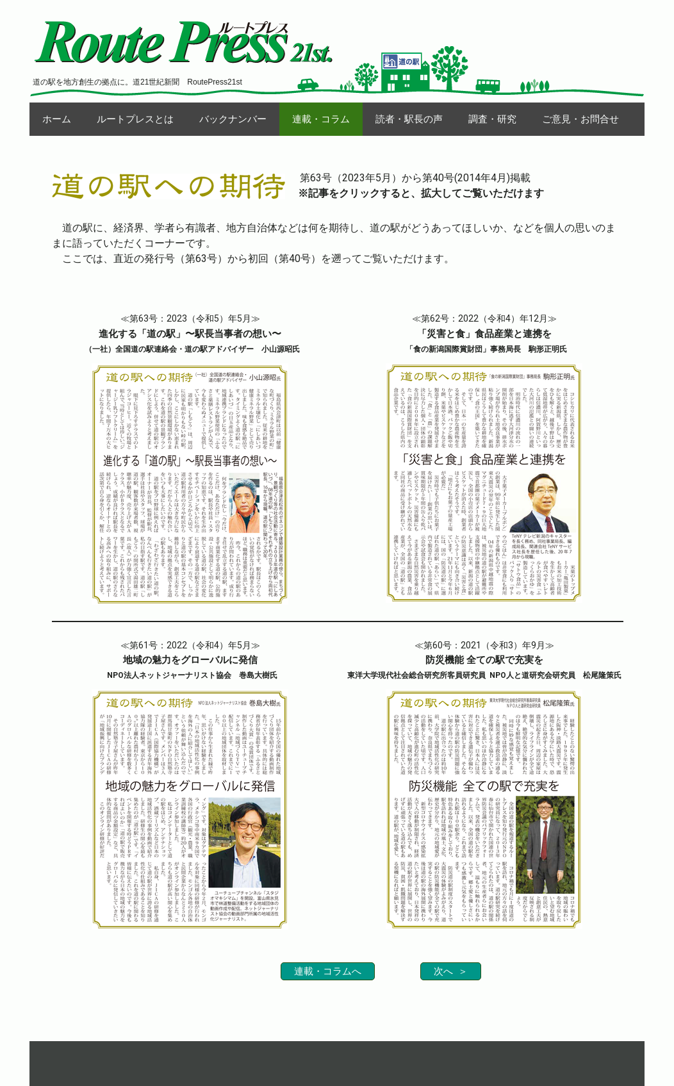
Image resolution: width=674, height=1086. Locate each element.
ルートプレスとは (135, 119)
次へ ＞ (451, 971)
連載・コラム (321, 119)
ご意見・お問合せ (580, 119)
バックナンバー (233, 119)
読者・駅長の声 (409, 119)
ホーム (56, 119)
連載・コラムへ (327, 971)
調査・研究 (492, 119)
